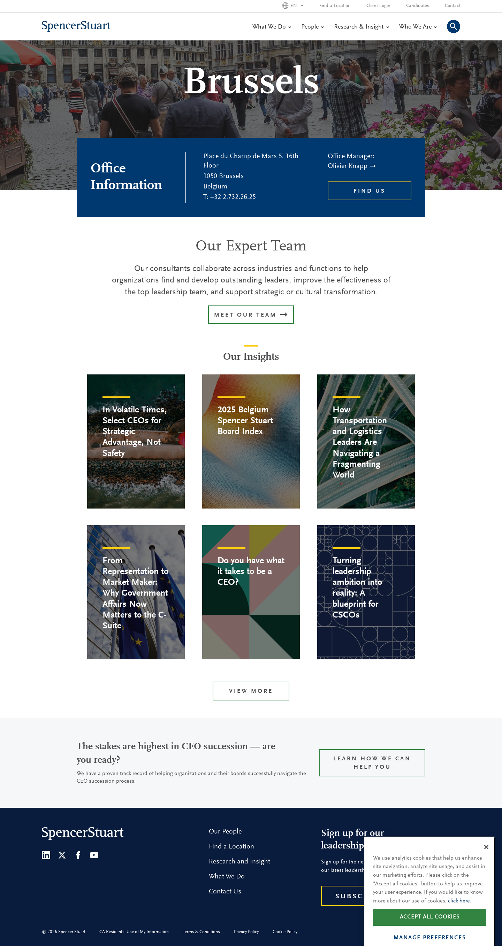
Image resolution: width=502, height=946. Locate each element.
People (312, 27)
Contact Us (225, 891)
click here (459, 915)
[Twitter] (62, 855)
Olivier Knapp (351, 166)
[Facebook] (78, 855)
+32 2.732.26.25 (233, 197)
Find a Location (335, 5)
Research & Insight (361, 27)
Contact (452, 5)
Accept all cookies (430, 931)
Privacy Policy (246, 932)
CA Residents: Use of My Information (134, 932)
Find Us (369, 191)
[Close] (486, 861)
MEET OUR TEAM (251, 315)
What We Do (271, 27)
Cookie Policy (285, 932)
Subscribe (359, 896)
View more (251, 692)
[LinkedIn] (46, 855)
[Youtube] (94, 855)
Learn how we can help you (372, 763)
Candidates (417, 5)
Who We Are (417, 27)
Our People (225, 831)
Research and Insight (239, 861)
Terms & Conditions (201, 932)
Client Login (378, 5)
